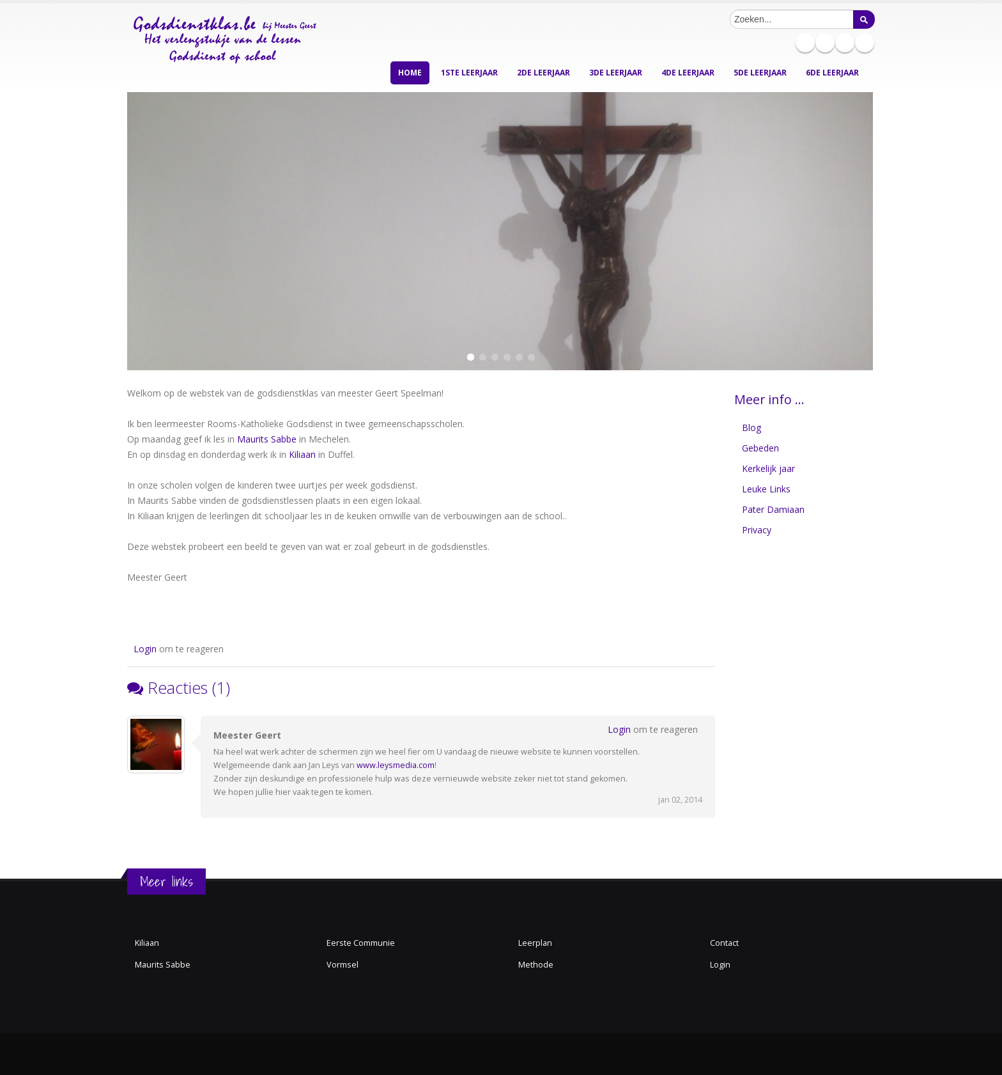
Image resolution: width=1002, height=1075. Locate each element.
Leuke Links (766, 489)
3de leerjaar (615, 72)
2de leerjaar (543, 72)
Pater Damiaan (773, 509)
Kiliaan (302, 454)
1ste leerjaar (469, 72)
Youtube (864, 42)
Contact (724, 943)
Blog (751, 427)
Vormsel (342, 964)
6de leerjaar (832, 72)
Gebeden (760, 448)
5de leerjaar (760, 72)
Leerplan (535, 943)
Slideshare (825, 42)
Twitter (844, 42)
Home (410, 72)
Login (145, 649)
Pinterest (805, 42)
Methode (535, 964)
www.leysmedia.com (396, 765)
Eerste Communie (361, 943)
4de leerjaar (687, 72)
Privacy (756, 530)
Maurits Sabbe (267, 439)
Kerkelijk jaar (768, 468)
